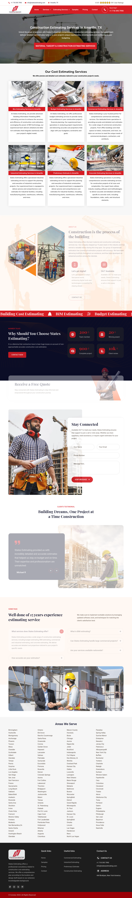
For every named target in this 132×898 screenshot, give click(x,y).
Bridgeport (41, 789)
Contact (95, 10)
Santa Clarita (13, 828)
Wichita (69, 761)
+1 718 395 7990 (16, 3)
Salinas (40, 755)
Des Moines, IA (72, 758)
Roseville (41, 769)
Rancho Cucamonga (45, 736)
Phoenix (11, 741)
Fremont (11, 814)
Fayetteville (100, 778)
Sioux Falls (100, 825)
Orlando (40, 803)
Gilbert (10, 755)
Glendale (11, 758)
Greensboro (100, 769)
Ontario (40, 730)
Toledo (98, 792)
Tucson (11, 744)
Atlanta (40, 831)
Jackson (70, 811)
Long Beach (12, 789)
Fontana (11, 820)
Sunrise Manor (101, 736)
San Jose (11, 778)
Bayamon (99, 820)
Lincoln (69, 825)
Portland (99, 803)
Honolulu (70, 733)
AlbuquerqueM (101, 750)
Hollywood (41, 825)
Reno (69, 834)
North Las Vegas (73, 836)
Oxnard (11, 831)
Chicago (70, 738)
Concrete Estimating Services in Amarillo (105, 173)
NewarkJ (99, 741)
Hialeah (40, 808)
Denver (40, 772)
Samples (75, 10)
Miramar (41, 828)
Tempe (11, 761)
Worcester (70, 794)
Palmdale (41, 758)
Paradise (99, 730)
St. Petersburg (43, 806)
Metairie (70, 786)
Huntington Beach (15, 834)
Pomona (41, 766)
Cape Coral (42, 814)
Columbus (41, 836)
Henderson (71, 831)
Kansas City (71, 766)
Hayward (41, 750)
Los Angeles (12, 772)
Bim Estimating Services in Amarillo (27, 109)
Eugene (98, 808)
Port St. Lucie (42, 811)
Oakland (11, 792)
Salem (98, 806)
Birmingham (12, 730)
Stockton (11, 806)
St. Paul (69, 808)
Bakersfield (12, 794)
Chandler (11, 750)
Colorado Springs (44, 775)
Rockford (70, 750)
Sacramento (12, 786)
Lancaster (41, 752)
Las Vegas (70, 828)
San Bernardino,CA (15, 825)
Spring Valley (100, 733)
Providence (100, 822)
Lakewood (41, 783)
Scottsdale (12, 752)
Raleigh (98, 766)
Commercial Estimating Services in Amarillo (105, 109)
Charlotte (99, 764)
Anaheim (11, 797)
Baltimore (70, 789)
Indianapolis (71, 752)
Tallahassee (42, 817)
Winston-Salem (101, 775)
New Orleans (71, 778)
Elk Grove (41, 733)
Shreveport (71, 783)
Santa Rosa (42, 738)
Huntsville (12, 733)
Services (46, 10)
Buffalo (98, 755)
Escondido (41, 764)
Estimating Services (60, 10)
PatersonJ (100, 747)
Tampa (40, 800)
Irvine (10, 808)
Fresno (11, 783)
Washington (42, 792)
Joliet (69, 747)
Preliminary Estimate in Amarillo (66, 173)
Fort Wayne (71, 755)
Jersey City (100, 744)
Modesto (11, 822)
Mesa (10, 747)
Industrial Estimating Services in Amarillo (27, 173)
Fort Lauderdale (43, 820)
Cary (97, 780)
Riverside (11, 800)
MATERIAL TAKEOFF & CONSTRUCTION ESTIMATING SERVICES (65, 46)
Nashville (99, 828)
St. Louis (70, 817)
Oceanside (41, 741)
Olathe (69, 769)
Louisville (70, 772)
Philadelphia (100, 811)
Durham (99, 772)
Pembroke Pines (44, 822)
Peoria (10, 764)
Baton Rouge (71, 780)
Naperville (70, 744)
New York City (101, 752)
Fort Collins (42, 780)
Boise (69, 736)
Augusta (41, 834)
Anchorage (12, 738)
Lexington (70, 775)
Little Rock (12, 769)
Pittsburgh (100, 814)
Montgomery (13, 736)
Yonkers (99, 761)
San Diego (12, 775)
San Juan (99, 817)
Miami (40, 797)
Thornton (41, 786)
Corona (40, 744)
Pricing (85, 10)
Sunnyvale (41, 761)
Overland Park (72, 764)
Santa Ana (12, 803)
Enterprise (99, 738)
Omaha (69, 822)
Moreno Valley (13, 817)
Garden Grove (43, 747)
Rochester (99, 758)
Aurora (40, 778)
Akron (98, 794)
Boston (69, 792)
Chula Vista (12, 811)
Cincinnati (99, 789)
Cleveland (99, 786)
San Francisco (13, 780)
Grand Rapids (72, 803)
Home (36, 10)
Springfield (71, 797)
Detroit (69, 800)
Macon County (72, 730)
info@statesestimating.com (36, 3)
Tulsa (98, 800)
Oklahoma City (101, 797)
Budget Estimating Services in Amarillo (66, 109)
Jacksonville (42, 794)
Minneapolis (71, 806)
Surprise (11, 766)
